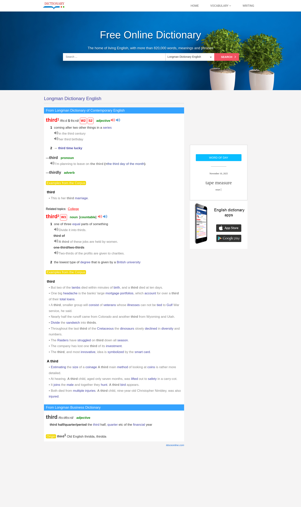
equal (76, 224)
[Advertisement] (218, 120)
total (63, 299)
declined (151, 328)
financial (139, 424)
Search (229, 56)
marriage (81, 198)
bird (123, 385)
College (73, 209)
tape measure (219, 182)
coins (151, 367)
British (121, 262)
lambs (76, 287)
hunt (104, 385)
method (122, 367)
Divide (55, 322)
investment (114, 346)
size (75, 367)
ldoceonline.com (175, 445)
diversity (167, 328)
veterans (109, 305)
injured (54, 396)
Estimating (58, 367)
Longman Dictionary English (72, 98)
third (96, 424)
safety (152, 379)
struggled (84, 340)
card (147, 352)
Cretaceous (105, 328)
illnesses (133, 305)
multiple (78, 391)
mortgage (112, 293)
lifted (134, 379)
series (107, 127)
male (70, 385)
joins (57, 385)
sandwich (73, 322)
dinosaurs (127, 328)
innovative (88, 352)
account (150, 293)
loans (71, 299)
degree (85, 262)
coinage (91, 367)
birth (117, 287)
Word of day (218, 157)
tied (159, 305)
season (122, 340)
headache (70, 293)
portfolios (126, 293)
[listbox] (189, 57)
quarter (112, 424)
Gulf (170, 305)
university (134, 262)
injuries (90, 391)
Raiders (63, 340)
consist (94, 305)
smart (139, 352)
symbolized (116, 352)
